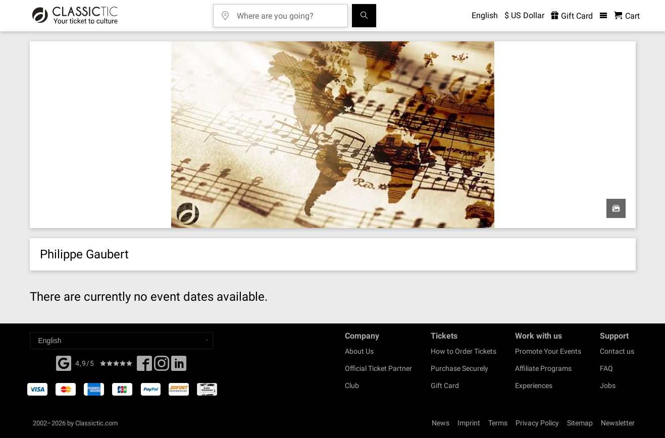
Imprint (468, 423)
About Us (359, 351)
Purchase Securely (459, 368)
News (440, 423)
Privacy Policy (537, 423)
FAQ (606, 368)
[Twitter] (161, 366)
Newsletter (618, 423)
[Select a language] (121, 340)
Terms (497, 423)
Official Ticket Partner (378, 368)
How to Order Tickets (463, 351)
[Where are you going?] (288, 12)
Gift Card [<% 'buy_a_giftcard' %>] (572, 16)
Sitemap (580, 423)
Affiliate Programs (543, 368)
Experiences (533, 385)
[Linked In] (178, 366)
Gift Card (445, 385)
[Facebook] (63, 362)
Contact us (617, 351)
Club (352, 385)
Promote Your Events (548, 351)
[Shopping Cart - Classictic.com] (627, 16)
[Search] (364, 15)
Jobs (608, 385)
